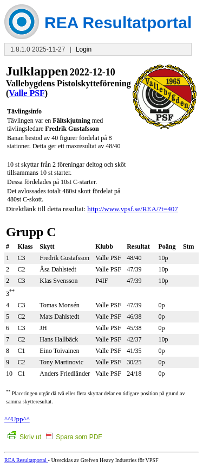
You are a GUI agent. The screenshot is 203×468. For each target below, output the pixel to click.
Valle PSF (27, 93)
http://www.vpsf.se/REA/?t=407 (132, 209)
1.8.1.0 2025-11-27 (37, 49)
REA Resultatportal (26, 460)
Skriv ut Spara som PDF (55, 437)
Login (83, 49)
